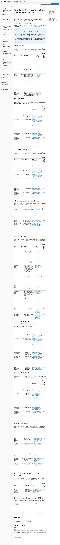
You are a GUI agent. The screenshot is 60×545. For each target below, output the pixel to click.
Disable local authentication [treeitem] (7, 48)
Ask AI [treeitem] (3, 21)
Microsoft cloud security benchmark (21, 203)
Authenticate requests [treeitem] (6, 46)
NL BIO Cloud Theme (52, 18)
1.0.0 (43, 220)
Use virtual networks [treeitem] (6, 57)
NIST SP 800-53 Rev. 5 (29, 377)
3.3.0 (43, 59)
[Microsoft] (1, 1)
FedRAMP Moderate (29, 154)
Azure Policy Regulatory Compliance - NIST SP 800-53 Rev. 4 (28, 325)
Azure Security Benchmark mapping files (27, 206)
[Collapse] (11, 6)
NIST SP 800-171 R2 (29, 241)
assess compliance (21, 32)
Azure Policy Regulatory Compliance (28, 520)
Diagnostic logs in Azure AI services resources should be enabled (36, 232)
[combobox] (6, 8)
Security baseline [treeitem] (5, 65)
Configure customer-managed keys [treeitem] (6, 56)
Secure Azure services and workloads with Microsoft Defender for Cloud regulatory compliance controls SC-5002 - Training (30, 531)
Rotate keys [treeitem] (5, 51)
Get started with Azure (55, 3)
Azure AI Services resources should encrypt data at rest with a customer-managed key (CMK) (39, 88)
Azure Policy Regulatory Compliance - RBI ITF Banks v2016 (27, 479)
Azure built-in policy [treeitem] (5, 72)
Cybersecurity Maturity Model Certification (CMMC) (32, 50)
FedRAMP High (26, 103)
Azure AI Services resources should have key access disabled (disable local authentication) (37, 112)
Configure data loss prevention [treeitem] (6, 60)
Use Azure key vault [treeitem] (6, 49)
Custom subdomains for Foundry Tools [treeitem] (6, 75)
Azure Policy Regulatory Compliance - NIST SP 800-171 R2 (27, 240)
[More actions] (45, 7)
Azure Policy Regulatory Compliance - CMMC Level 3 (27, 49)
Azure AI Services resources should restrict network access (38, 262)
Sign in (58, 1)
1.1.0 (43, 111)
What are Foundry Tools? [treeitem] (6, 29)
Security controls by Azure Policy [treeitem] (7, 63)
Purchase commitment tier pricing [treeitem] (6, 70)
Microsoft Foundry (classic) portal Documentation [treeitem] (6, 11)
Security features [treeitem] (5, 44)
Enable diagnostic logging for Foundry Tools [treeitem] (7, 68)
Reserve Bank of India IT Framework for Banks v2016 (53, 20)
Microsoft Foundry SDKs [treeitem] (6, 19)
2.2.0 (43, 86)
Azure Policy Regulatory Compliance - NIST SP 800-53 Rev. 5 (28, 376)
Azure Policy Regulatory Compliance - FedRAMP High (27, 102)
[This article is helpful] (55, 25)
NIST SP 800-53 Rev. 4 (29, 326)
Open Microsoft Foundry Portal (45, 3)
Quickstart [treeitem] (4, 17)
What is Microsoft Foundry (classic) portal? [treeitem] (6, 14)
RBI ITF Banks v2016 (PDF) (30, 480)
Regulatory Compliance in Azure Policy (20, 18)
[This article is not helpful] (56, 25)
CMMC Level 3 (51, 8)
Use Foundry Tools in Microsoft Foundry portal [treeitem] (7, 27)
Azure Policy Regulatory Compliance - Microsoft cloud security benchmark (30, 209)
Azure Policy (31, 31)
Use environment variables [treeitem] (7, 53)
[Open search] (56, 1)
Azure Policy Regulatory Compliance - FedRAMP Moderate (27, 153)
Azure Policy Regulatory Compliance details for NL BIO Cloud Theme (29, 427)
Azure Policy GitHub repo (37, 26)
